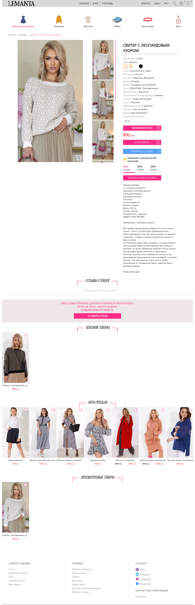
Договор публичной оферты (86, 588)
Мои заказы (15, 584)
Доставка (77, 580)
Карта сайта (78, 584)
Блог (96, 3)
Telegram (143, 574)
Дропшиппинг (79, 573)
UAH (157, 3)
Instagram (143, 579)
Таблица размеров (81, 569)
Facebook (143, 583)
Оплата (76, 576)
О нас (12, 569)
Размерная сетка (146, 128)
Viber (141, 569)
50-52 (127, 121)
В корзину (147, 142)
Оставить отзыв (97, 315)
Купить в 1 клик (145, 151)
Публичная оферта (18, 573)
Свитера (22, 34)
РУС (167, 3)
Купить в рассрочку (142, 178)
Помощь (107, 3)
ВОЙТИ (146, 3)
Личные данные (17, 580)
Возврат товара (80, 592)
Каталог (84, 3)
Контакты (140, 596)
